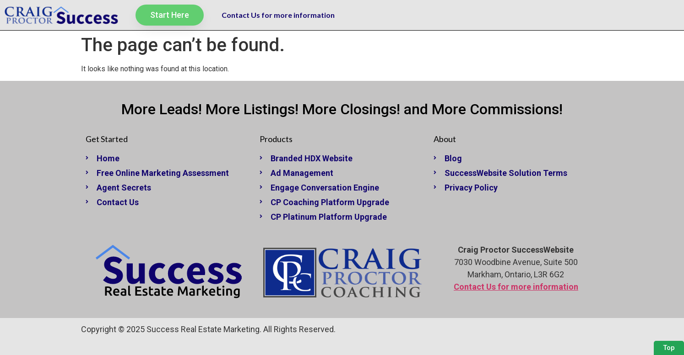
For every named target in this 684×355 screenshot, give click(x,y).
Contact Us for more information (278, 15)
